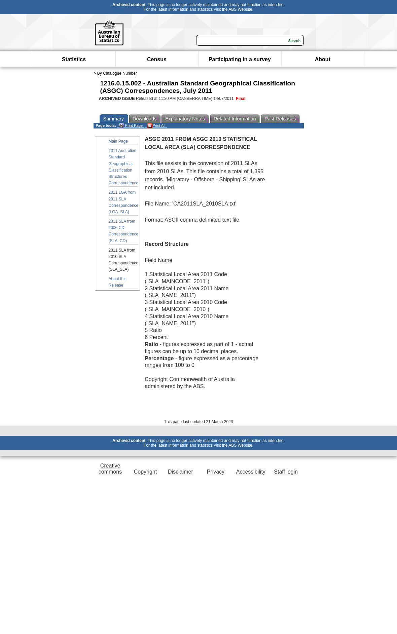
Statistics (74, 59)
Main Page (118, 141)
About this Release (118, 282)
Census (157, 59)
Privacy (215, 472)
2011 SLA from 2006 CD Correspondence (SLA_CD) (124, 231)
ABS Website (240, 9)
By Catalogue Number (117, 73)
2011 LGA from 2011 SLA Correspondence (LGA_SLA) (124, 202)
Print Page (131, 125)
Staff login (286, 472)
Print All (156, 125)
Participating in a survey (240, 59)
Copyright (145, 472)
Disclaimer (180, 472)
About (322, 59)
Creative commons (110, 469)
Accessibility (250, 472)
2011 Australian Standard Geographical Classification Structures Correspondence (124, 166)
